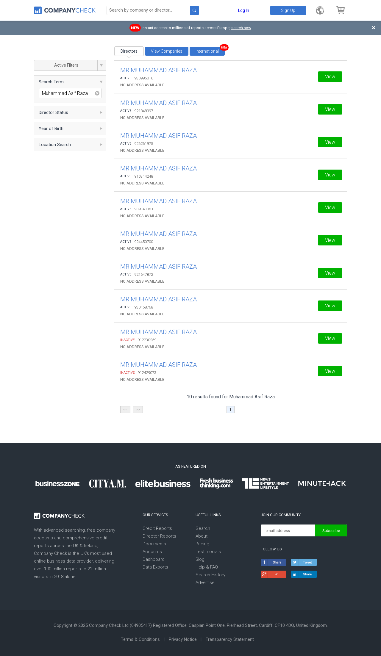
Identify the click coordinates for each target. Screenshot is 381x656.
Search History (210, 574)
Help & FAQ (207, 567)
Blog (200, 559)
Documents (154, 544)
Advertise (205, 582)
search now (241, 28)
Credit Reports (157, 528)
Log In (243, 10)
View (330, 76)
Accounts (152, 551)
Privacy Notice (183, 639)
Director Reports (159, 536)
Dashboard (154, 559)
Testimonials (208, 551)
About (201, 536)
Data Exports (155, 567)
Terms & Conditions (140, 639)
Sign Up (288, 10)
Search (203, 528)
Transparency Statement (230, 639)
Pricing (202, 544)
